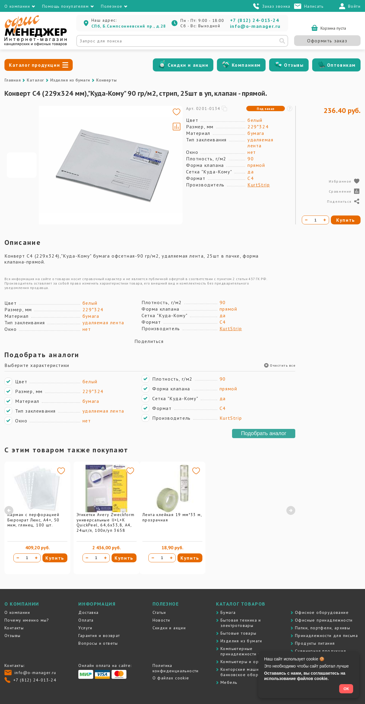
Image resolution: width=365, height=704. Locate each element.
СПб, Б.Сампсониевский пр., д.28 (128, 26)
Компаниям (246, 65)
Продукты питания (315, 643)
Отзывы (294, 65)
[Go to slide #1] (21, 165)
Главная (12, 80)
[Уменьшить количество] (18, 558)
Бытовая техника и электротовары (240, 622)
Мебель (228, 682)
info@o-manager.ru (255, 26)
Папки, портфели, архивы (322, 627)
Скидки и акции (188, 65)
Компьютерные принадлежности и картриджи (252, 651)
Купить (54, 558)
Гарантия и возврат (99, 635)
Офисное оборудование (322, 612)
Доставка (88, 612)
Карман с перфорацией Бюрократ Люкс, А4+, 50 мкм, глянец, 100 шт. (33, 520)
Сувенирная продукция (320, 651)
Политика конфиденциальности (176, 668)
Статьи (159, 612)
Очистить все (279, 365)
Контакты (14, 627)
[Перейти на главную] (35, 44)
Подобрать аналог (263, 433)
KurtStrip (258, 185)
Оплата (85, 620)
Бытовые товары (238, 633)
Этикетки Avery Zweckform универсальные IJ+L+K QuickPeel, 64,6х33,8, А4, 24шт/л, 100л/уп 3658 (106, 522)
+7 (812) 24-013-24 (254, 20)
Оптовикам (341, 65)
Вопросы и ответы (98, 643)
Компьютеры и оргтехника (248, 661)
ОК (346, 689)
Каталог (35, 80)
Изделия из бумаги (70, 80)
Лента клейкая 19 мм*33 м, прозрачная (172, 517)
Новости (161, 620)
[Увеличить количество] (36, 558)
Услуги (85, 627)
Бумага (228, 612)
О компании (17, 612)
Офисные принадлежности (324, 620)
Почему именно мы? (26, 620)
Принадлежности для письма (326, 635)
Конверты (106, 80)
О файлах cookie (171, 678)
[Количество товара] (27, 558)
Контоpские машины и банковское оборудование (250, 672)
